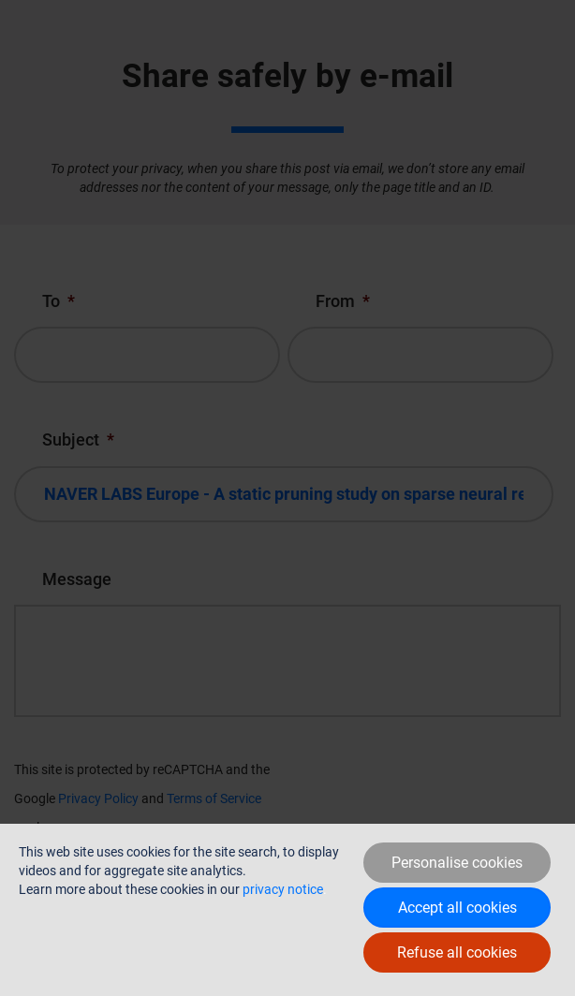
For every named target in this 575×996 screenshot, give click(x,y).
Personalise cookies (457, 863)
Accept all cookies (457, 907)
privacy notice (283, 889)
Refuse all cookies (457, 952)
